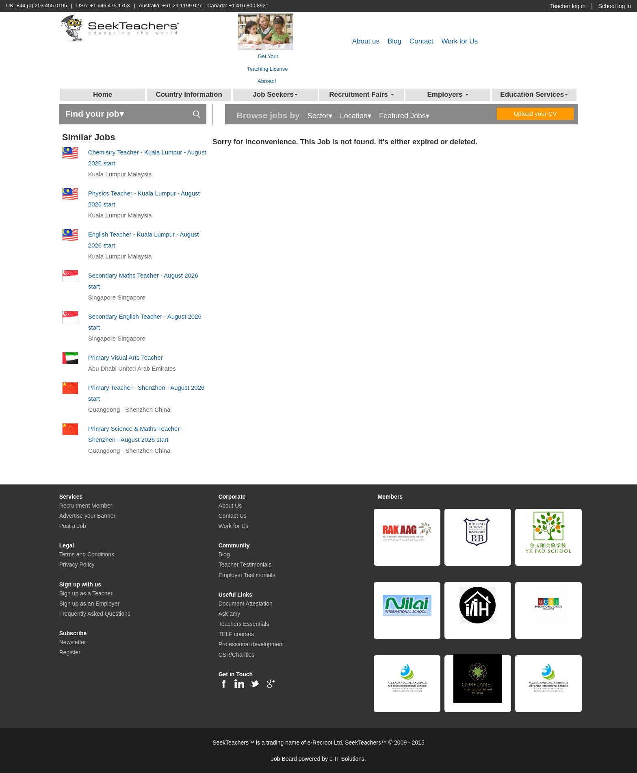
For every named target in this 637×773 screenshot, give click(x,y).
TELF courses (236, 634)
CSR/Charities (237, 654)
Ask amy (229, 613)
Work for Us (460, 41)
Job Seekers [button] (275, 94)
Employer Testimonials (247, 575)
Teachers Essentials (244, 624)
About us (365, 41)
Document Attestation (246, 603)
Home (102, 94)
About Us (230, 505)
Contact (421, 41)
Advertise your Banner (87, 515)
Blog (394, 41)
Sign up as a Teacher (86, 593)
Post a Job (72, 526)
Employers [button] (447, 94)
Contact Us (233, 515)
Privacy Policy (77, 564)
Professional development (251, 644)
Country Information (189, 94)
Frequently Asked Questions (94, 613)
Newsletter (72, 642)
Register (69, 652)
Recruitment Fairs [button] (361, 94)
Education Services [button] (534, 94)
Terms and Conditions (86, 554)
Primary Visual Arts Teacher (125, 357)
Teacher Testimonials (245, 564)
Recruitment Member (86, 505)
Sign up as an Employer (89, 603)
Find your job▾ (132, 113)
